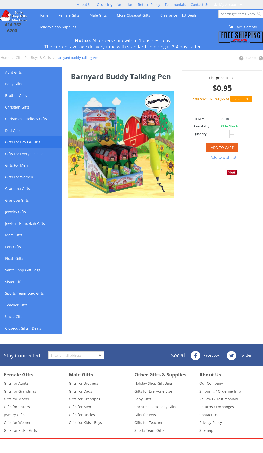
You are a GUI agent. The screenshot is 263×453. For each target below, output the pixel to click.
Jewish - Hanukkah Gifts (25, 223)
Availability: (201, 126)
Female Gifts (69, 15)
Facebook (205, 355)
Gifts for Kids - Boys (85, 422)
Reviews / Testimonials (218, 399)
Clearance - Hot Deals (178, 15)
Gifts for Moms (16, 399)
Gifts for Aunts (16, 383)
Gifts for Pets (145, 414)
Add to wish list (223, 157)
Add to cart (222, 147)
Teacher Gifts (16, 305)
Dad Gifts (13, 130)
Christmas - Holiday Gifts (26, 118)
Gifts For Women (19, 177)
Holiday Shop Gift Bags (153, 383)
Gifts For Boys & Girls (33, 57)
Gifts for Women (17, 422)
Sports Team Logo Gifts (24, 293)
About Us (84, 4)
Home (43, 15)
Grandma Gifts (17, 188)
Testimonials (175, 4)
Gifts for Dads (80, 391)
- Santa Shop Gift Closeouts (157, 444)
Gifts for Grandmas (20, 391)
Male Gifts (98, 15)
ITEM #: (198, 118)
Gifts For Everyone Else (24, 153)
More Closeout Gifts (133, 15)
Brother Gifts (16, 95)
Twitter (239, 355)
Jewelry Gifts (15, 211)
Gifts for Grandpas (84, 399)
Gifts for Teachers (149, 422)
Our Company (211, 383)
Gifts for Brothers (83, 383)
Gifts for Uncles (82, 414)
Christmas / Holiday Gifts (155, 406)
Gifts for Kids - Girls (20, 430)
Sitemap (206, 430)
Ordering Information (115, 4)
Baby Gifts (13, 83)
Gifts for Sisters (17, 406)
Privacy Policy (210, 422)
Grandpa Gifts (17, 200)
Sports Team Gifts (149, 430)
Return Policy (149, 4)
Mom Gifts (13, 235)
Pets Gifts (13, 246)
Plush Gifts (14, 258)
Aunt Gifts (13, 72)
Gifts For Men (16, 165)
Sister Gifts (14, 281)
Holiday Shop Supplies (57, 27)
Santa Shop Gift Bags (22, 270)
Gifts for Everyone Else (153, 391)
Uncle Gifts (14, 316)
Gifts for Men (80, 406)
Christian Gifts (17, 107)
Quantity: (200, 134)
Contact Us (200, 4)
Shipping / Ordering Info (220, 391)
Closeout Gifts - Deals (23, 328)
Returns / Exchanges (216, 406)
